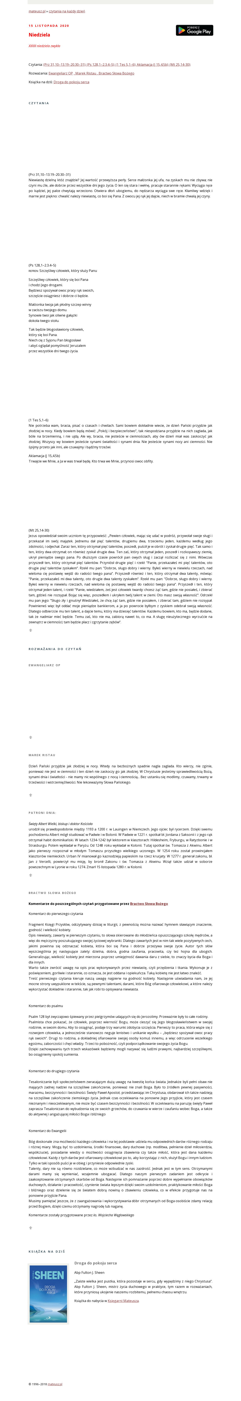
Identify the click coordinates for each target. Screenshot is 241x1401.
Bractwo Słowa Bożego (149, 903)
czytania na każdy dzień (67, 11)
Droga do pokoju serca (71, 82)
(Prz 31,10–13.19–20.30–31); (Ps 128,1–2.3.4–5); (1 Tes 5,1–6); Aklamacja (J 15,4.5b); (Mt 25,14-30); (117, 64)
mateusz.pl (37, 11)
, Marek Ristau (85, 73)
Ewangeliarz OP (61, 73)
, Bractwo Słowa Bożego (115, 73)
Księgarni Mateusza (123, 1300)
